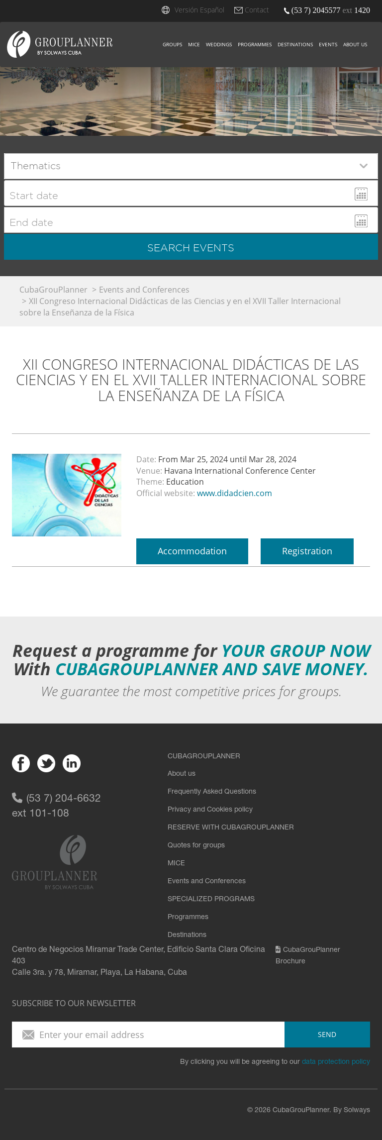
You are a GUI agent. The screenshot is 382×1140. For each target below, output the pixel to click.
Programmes (255, 44)
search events (190, 247)
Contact (257, 9)
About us (355, 44)
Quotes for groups (196, 845)
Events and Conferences (144, 289)
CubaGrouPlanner (53, 289)
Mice (194, 44)
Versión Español (199, 9)
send (327, 1034)
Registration (307, 551)
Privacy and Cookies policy (210, 810)
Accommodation (192, 551)
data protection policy (336, 1062)
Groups (172, 44)
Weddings (219, 44)
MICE (176, 863)
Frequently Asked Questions (212, 792)
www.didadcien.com (234, 493)
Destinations (295, 44)
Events (328, 44)
